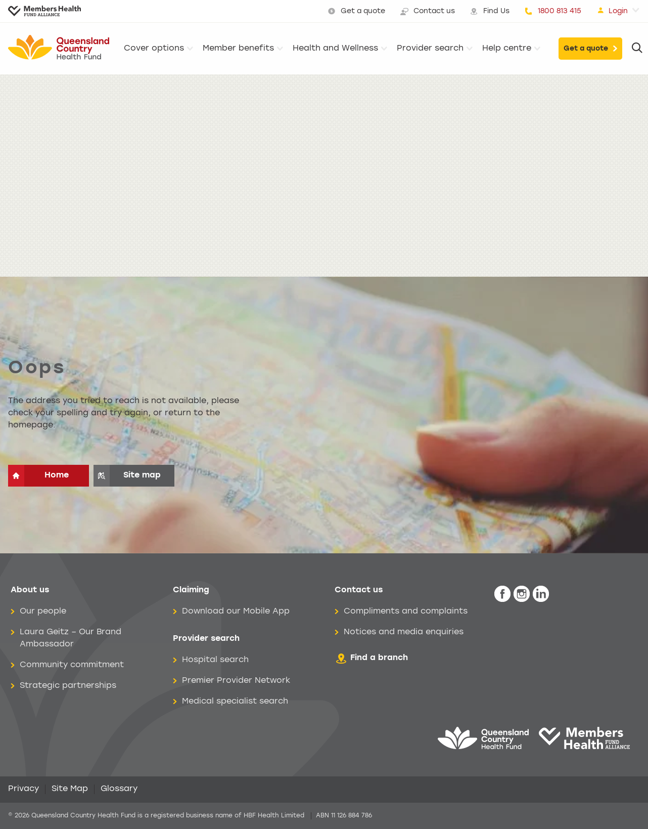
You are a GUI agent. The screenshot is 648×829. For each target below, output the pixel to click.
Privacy (23, 789)
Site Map (70, 789)
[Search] (637, 48)
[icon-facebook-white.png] (502, 594)
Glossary (119, 789)
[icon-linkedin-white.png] (541, 594)
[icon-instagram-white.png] (522, 594)
